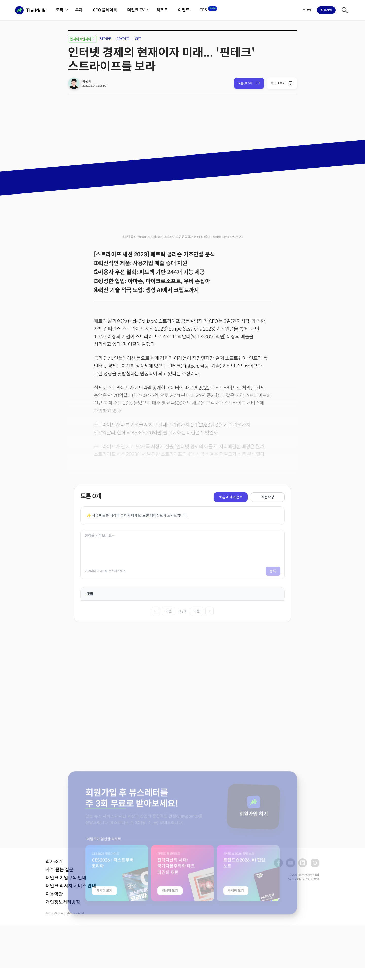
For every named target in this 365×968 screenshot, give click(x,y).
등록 (273, 571)
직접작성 (267, 497)
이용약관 (54, 894)
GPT (138, 39)
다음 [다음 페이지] (196, 611)
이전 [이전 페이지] (168, 611)
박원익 (87, 81)
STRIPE (105, 39)
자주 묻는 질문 (60, 870)
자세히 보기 (104, 942)
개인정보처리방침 (63, 902)
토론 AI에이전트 (231, 497)
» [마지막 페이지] (209, 611)
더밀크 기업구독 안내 (66, 878)
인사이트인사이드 (82, 39)
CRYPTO (123, 39)
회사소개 (54, 861)
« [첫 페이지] (156, 611)
